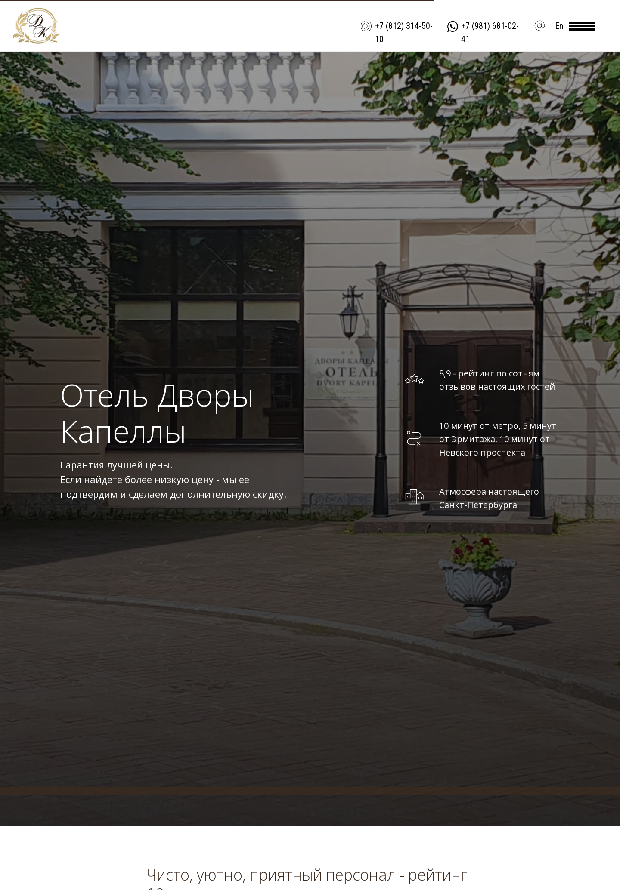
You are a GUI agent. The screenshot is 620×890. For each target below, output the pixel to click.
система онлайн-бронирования (96, 791)
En (559, 26)
